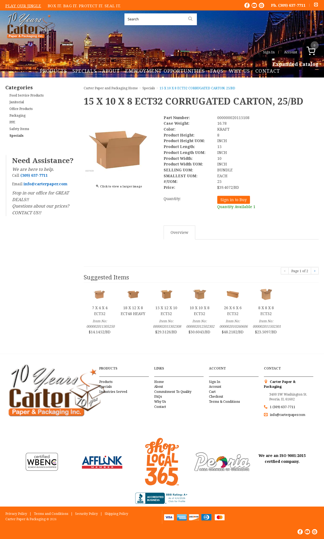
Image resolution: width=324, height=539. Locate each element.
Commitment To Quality (173, 391)
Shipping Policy (116, 513)
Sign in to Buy (233, 199)
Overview (179, 232)
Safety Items (19, 129)
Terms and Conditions (51, 513)
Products (53, 71)
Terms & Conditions (224, 401)
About (111, 71)
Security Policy (86, 513)
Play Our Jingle (23, 5)
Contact (267, 71)
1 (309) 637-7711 (282, 407)
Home (159, 381)
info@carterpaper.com (287, 414)
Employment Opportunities (165, 71)
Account (290, 52)
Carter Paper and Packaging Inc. (29, 42)
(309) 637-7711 (291, 5)
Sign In (269, 52)
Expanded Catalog (296, 64)
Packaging (17, 115)
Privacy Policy (16, 513)
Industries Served (113, 391)
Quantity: (172, 198)
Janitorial (16, 102)
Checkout (216, 396)
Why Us (239, 71)
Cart (212, 391)
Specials (84, 71)
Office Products (21, 108)
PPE (12, 122)
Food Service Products (26, 95)
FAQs (216, 71)
